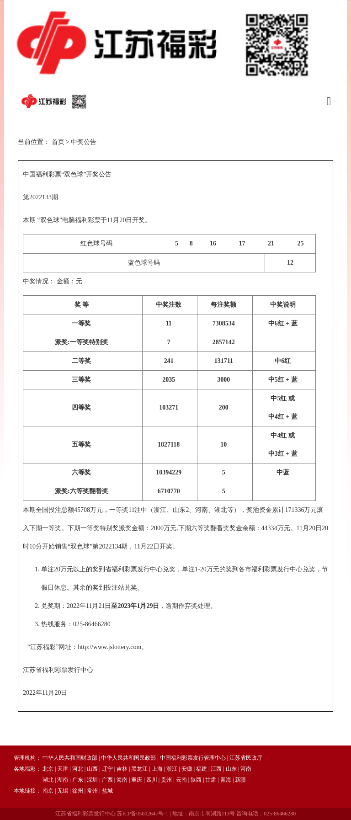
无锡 (62, 791)
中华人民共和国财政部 (70, 758)
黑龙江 (139, 769)
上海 (157, 769)
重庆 (136, 780)
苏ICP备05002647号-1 (143, 813)
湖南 (62, 780)
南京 (48, 791)
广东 (77, 780)
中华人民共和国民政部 (128, 758)
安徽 (186, 769)
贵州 (166, 780)
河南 (245, 769)
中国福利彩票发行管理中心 (193, 758)
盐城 (107, 791)
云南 (181, 780)
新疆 (240, 780)
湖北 (48, 780)
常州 (92, 791)
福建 (201, 769)
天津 (62, 769)
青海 (225, 780)
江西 (216, 769)
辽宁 (107, 769)
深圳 (92, 780)
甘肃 (210, 780)
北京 (48, 769)
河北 (77, 769)
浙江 (171, 769)
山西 (92, 769)
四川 (151, 780)
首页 (58, 141)
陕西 (196, 780)
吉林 (122, 769)
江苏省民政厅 (245, 758)
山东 (231, 769)
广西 (107, 780)
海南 (122, 780)
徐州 (77, 791)
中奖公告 (83, 141)
